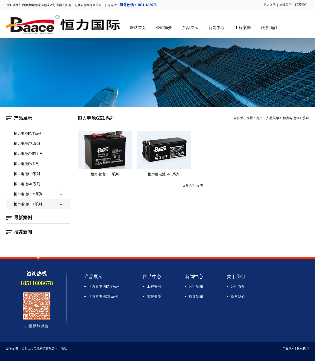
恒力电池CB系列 (27, 144)
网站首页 (138, 27)
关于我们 (236, 276)
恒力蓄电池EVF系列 (103, 286)
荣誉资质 (154, 297)
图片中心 (152, 276)
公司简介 (164, 27)
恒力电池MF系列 (27, 184)
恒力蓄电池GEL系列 (163, 174)
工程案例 (243, 27)
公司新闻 (196, 286)
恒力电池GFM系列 (28, 194)
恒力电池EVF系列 (28, 134)
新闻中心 (216, 27)
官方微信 (270, 5)
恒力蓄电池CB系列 (103, 297)
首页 (259, 118)
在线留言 (285, 5)
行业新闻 (196, 297)
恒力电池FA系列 (26, 164)
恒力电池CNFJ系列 (28, 154)
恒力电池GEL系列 (28, 204)
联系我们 (301, 5)
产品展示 (190, 27)
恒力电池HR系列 (27, 174)
